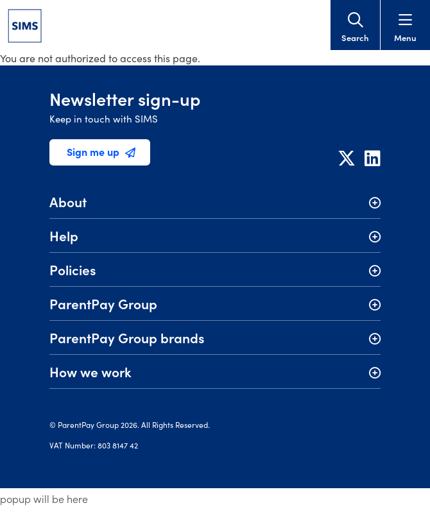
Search (355, 28)
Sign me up (101, 151)
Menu (405, 28)
